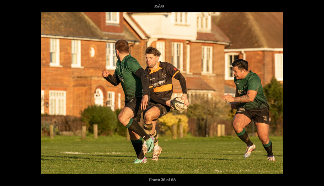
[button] (302, 7)
